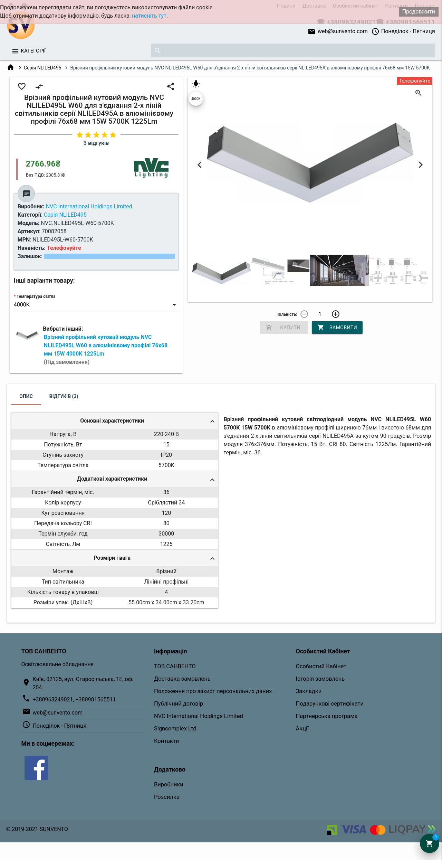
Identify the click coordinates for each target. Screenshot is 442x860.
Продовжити (418, 11)
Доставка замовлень (182, 678)
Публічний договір (178, 703)
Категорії (33, 51)
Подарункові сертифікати (330, 703)
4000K (195, 99)
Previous (200, 165)
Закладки (309, 691)
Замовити (337, 327)
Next (420, 165)
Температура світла (36, 296)
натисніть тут (149, 15)
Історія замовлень (320, 678)
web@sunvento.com (338, 31)
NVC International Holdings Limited (198, 716)
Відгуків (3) (63, 396)
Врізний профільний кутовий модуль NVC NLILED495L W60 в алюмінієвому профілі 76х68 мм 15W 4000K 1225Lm (105, 349)
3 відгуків (96, 143)
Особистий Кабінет (321, 666)
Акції (302, 728)
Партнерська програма (327, 716)
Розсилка (167, 797)
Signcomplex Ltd (175, 728)
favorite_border (21, 86)
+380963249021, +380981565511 (74, 699)
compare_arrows (39, 86)
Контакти (166, 741)
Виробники (168, 784)
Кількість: (287, 314)
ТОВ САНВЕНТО (175, 666)
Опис (26, 396)
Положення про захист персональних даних (213, 691)
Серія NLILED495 (42, 67)
